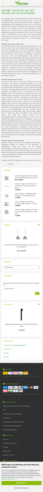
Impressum (6, 418)
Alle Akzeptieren (21, 483)
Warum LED (7, 349)
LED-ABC (6, 357)
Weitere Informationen (21, 488)
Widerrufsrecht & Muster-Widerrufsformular (16, 406)
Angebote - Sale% (8, 455)
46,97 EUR (21, 330)
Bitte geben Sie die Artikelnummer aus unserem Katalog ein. (21, 284)
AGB (4, 410)
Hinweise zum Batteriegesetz (12, 426)
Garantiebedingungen (9, 430)
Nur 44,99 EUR (21, 251)
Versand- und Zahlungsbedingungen (15, 345)
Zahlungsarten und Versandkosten (13, 422)
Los (37, 293)
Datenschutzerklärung (7, 479)
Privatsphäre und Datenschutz (12, 414)
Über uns (6, 439)
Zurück (10, 164)
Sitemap (6, 353)
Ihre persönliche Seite (10, 443)
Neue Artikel (7, 451)
